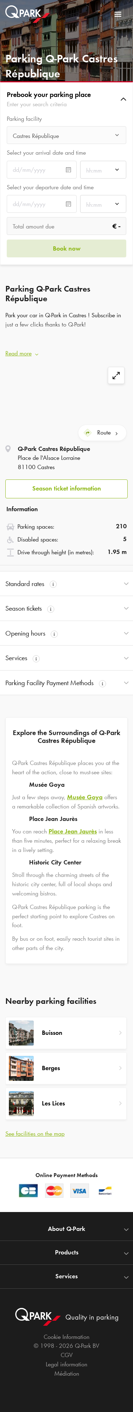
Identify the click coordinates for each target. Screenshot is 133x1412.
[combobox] (66, 137)
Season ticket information (66, 488)
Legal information (66, 1364)
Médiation (66, 1373)
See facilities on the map (35, 1134)
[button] (66, 99)
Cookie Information (66, 1337)
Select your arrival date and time (46, 152)
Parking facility (24, 119)
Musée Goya (84, 797)
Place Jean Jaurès (73, 831)
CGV (67, 1355)
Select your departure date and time (50, 187)
